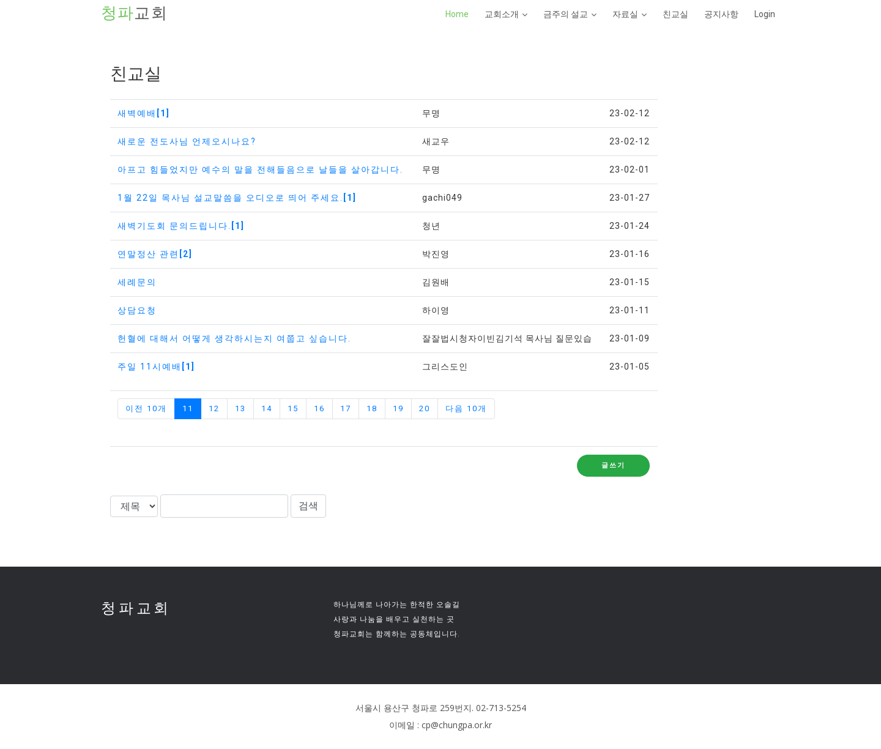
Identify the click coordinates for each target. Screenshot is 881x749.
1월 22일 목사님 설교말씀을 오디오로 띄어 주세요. (237, 198)
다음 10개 (466, 408)
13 (240, 408)
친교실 (675, 14)
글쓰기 (613, 465)
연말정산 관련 (155, 254)
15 (293, 408)
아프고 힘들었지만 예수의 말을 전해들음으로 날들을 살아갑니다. (260, 169)
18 (371, 408)
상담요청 (137, 310)
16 (319, 408)
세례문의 (137, 282)
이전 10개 (146, 408)
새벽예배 (143, 113)
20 (424, 408)
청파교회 (136, 608)
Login (764, 14)
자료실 (625, 14)
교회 (134, 13)
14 (266, 408)
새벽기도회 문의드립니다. (181, 226)
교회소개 (502, 14)
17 (345, 408)
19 (398, 408)
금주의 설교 (565, 14)
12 (214, 408)
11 (187, 408)
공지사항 (721, 14)
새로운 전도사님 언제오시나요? (186, 141)
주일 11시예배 (156, 366)
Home (457, 14)
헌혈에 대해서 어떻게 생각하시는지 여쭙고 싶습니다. (234, 338)
